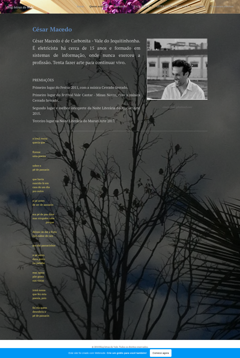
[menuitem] (196, 7)
